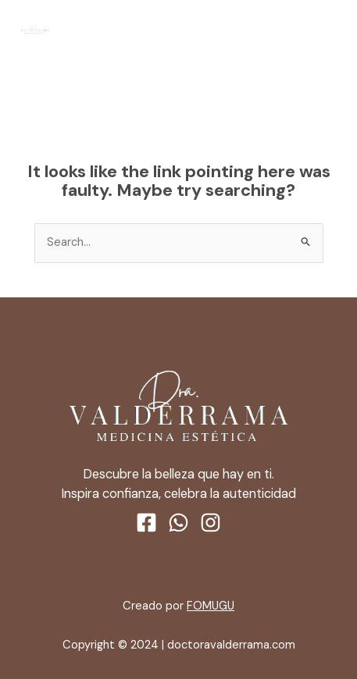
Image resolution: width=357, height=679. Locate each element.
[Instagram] (210, 522)
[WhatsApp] (178, 522)
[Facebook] (146, 522)
